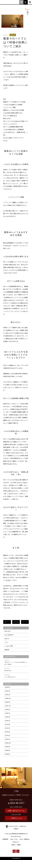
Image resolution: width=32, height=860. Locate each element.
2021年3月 (7, 740)
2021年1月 (7, 743)
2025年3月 (7, 695)
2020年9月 (7, 751)
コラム (6, 646)
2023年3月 (7, 725)
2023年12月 (8, 710)
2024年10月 (8, 702)
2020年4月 (7, 758)
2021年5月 (7, 732)
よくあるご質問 (8, 650)
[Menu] (30, 2)
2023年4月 (7, 721)
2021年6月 (7, 728)
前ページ (7, 622)
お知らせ (6, 643)
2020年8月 (7, 754)
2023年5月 (7, 717)
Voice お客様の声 (8, 639)
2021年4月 (7, 736)
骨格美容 (6, 654)
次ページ (25, 622)
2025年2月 (7, 699)
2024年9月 (7, 706)
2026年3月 (7, 691)
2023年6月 (7, 714)
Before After (7, 635)
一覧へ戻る (16, 622)
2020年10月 (8, 747)
